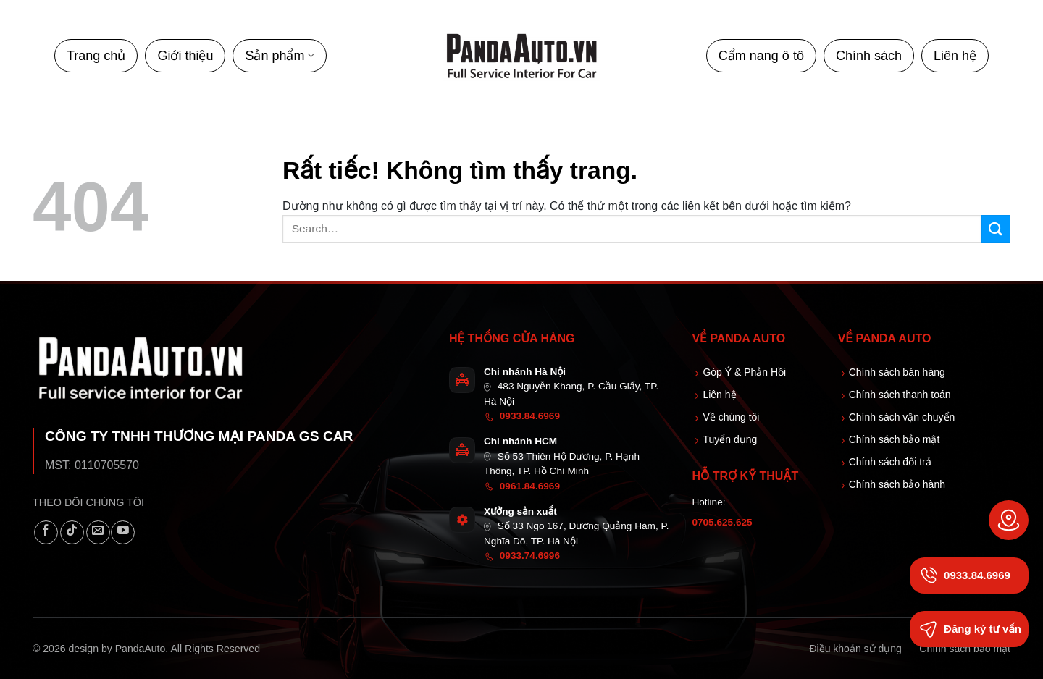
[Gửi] (995, 229)
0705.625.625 (722, 522)
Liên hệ (955, 55)
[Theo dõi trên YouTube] (123, 532)
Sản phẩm (279, 55)
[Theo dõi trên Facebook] (46, 532)
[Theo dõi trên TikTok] (72, 532)
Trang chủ (96, 55)
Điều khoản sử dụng (855, 648)
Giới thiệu (185, 55)
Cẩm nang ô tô (761, 55)
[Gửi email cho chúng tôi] (98, 532)
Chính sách (869, 55)
